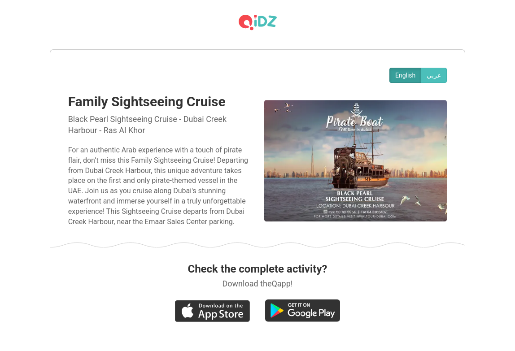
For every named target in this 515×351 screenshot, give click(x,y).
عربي (434, 75)
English (405, 75)
